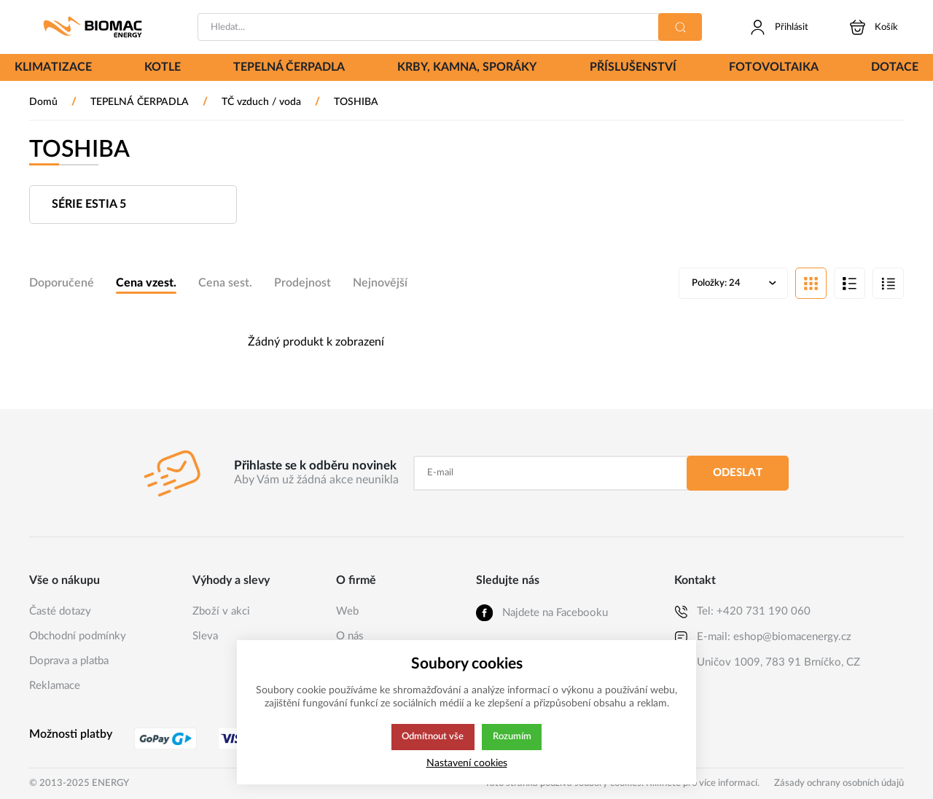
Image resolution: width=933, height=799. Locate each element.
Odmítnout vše (432, 737)
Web (347, 611)
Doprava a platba (69, 660)
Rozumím (513, 737)
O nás (350, 636)
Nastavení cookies (466, 762)
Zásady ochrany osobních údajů (839, 783)
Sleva (205, 636)
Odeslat (737, 472)
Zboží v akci (221, 611)
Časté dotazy (60, 611)
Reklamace (54, 685)
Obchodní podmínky (77, 636)
